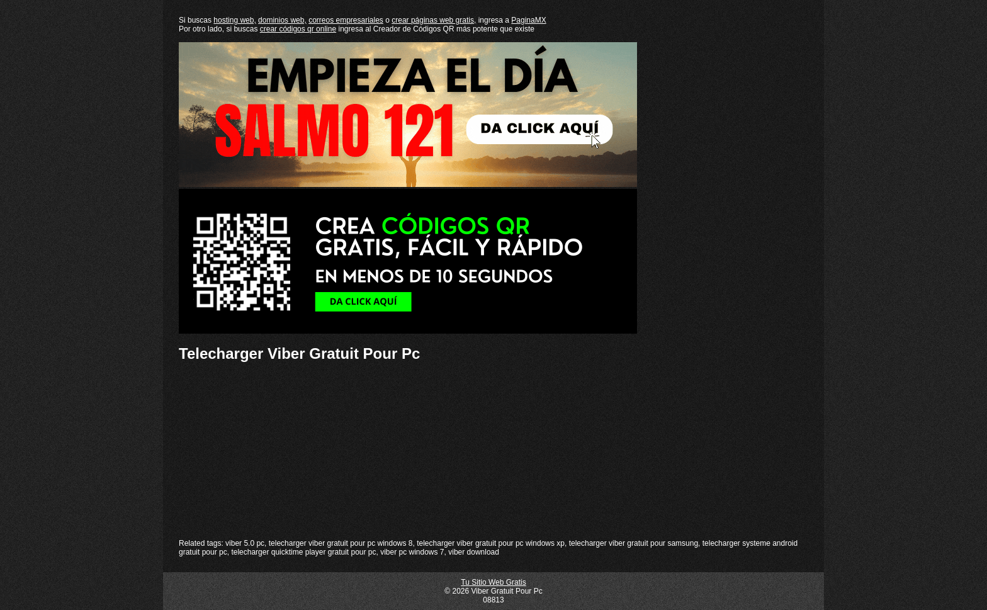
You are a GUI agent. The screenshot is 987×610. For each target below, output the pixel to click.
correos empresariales (345, 20)
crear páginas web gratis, (434, 20)
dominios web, (282, 20)
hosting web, (234, 20)
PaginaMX (528, 20)
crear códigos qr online (298, 29)
